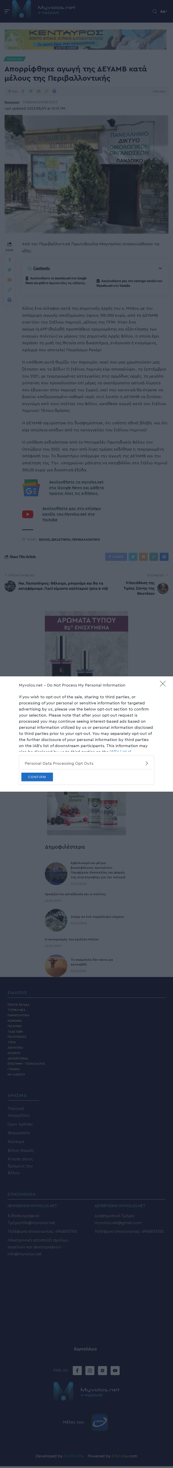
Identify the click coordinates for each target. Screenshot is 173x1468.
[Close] (164, 685)
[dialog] (86, 734)
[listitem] (86, 763)
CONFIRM (43, 777)
